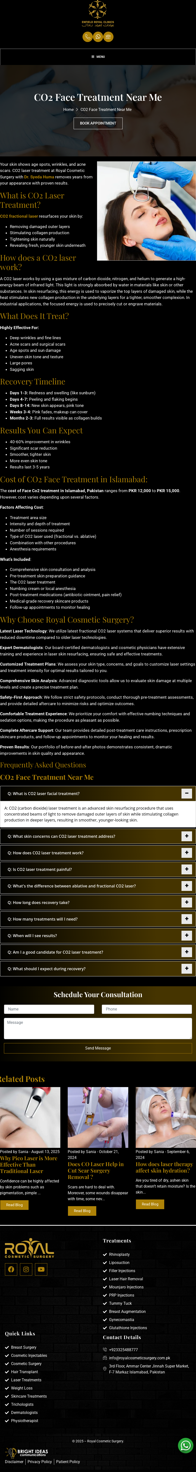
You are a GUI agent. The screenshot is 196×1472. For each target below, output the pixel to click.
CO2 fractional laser (19, 219)
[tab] (98, 796)
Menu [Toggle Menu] (98, 59)
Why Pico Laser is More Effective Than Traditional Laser (28, 1167)
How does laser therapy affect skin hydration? (164, 1170)
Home (68, 112)
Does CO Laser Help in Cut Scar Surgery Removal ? (96, 1173)
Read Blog (14, 1208)
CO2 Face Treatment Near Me (106, 112)
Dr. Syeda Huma (39, 179)
